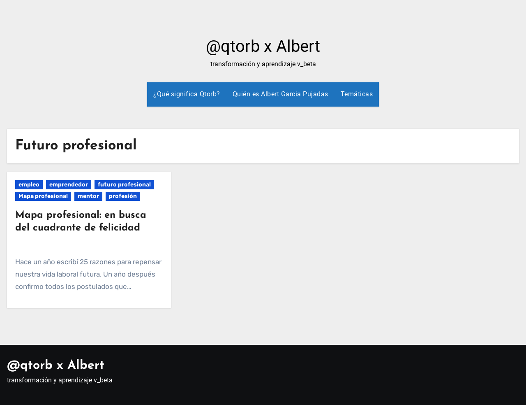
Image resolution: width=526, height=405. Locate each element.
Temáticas (357, 94)
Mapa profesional (43, 196)
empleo (28, 184)
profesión (123, 196)
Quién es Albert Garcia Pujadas (280, 94)
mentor (88, 196)
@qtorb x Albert (263, 46)
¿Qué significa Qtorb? (186, 94)
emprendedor (68, 184)
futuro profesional (124, 184)
